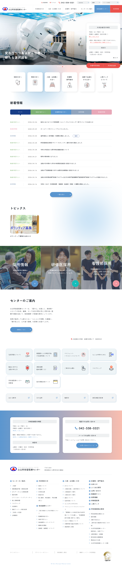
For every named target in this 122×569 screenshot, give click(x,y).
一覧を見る (61, 194)
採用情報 (116, 9)
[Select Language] (83, 2)
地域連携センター (102, 9)
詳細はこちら (21, 330)
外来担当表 (112, 65)
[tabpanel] (61, 39)
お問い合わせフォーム (87, 445)
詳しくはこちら (94, 36)
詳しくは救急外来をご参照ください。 (100, 42)
